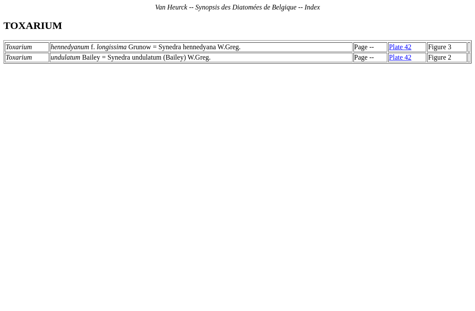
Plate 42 (400, 47)
